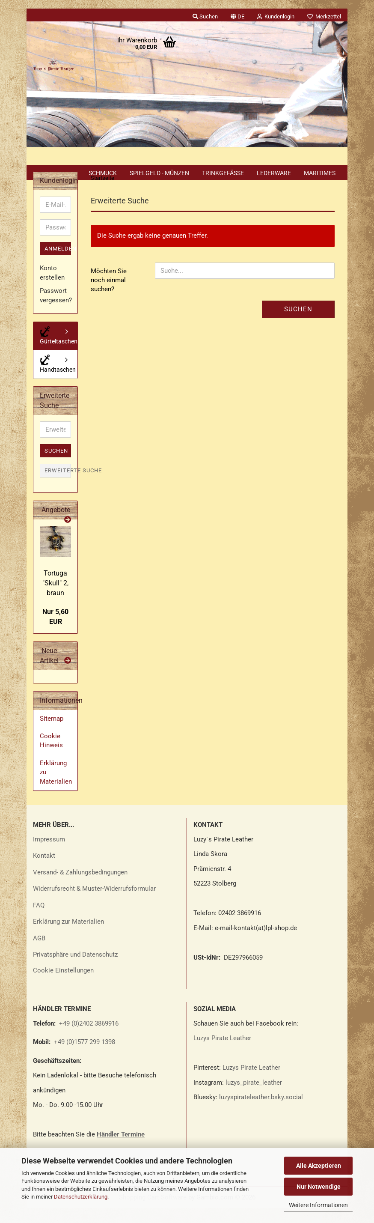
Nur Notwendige (319, 1186)
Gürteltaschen (58, 350)
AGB (39, 953)
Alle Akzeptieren (318, 1165)
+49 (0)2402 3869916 (89, 1038)
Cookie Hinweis (51, 755)
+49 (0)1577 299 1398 (83, 1057)
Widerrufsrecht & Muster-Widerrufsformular (94, 903)
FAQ (39, 920)
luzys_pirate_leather (254, 1097)
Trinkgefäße (223, 173)
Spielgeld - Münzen (159, 173)
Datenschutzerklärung (80, 1196)
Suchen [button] (205, 16)
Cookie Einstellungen (63, 985)
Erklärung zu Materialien (56, 787)
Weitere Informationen (318, 1205)
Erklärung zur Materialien (68, 936)
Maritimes (319, 173)
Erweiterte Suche (58, 485)
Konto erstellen (52, 287)
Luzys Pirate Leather (222, 1053)
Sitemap (51, 733)
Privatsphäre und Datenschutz (75, 969)
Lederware (274, 173)
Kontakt (44, 870)
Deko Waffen (56, 173)
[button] (237, 15)
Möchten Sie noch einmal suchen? (109, 295)
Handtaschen (58, 379)
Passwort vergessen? (55, 310)
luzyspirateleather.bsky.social (261, 1112)
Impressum (49, 854)
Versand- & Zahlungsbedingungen (80, 887)
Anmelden (58, 263)
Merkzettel (324, 16)
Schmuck (103, 173)
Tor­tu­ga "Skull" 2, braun (55, 598)
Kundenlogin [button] (275, 16)
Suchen (298, 324)
